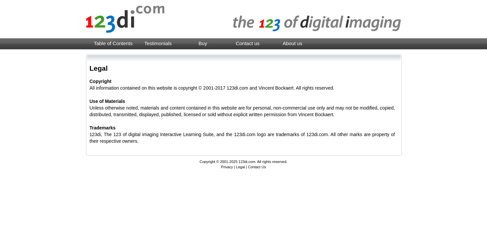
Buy (203, 43)
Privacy (227, 167)
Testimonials (158, 43)
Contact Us (257, 167)
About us (292, 43)
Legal (240, 167)
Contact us (248, 43)
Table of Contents (113, 43)
